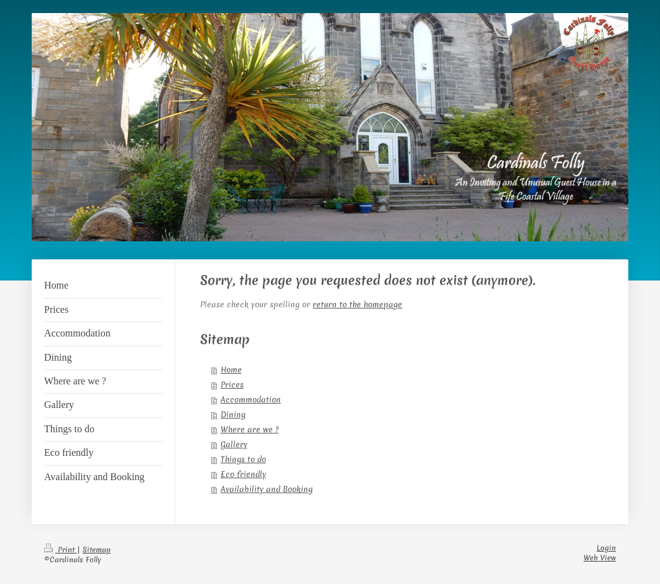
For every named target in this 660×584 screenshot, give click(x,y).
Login (606, 548)
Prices (232, 384)
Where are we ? (249, 429)
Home (231, 369)
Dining (233, 414)
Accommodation (251, 399)
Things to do (243, 459)
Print (60, 550)
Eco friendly (243, 474)
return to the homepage (357, 304)
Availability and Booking (267, 489)
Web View (600, 558)
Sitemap (97, 550)
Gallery (234, 444)
